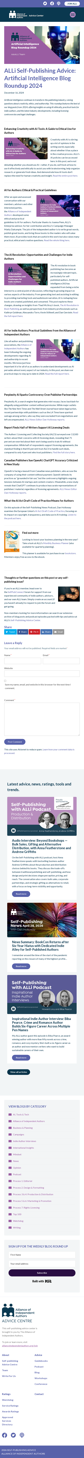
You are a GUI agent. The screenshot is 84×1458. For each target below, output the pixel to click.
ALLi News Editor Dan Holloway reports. (45, 419)
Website (8, 668)
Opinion (17, 1167)
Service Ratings (10, 1405)
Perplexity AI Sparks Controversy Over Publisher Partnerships (40, 394)
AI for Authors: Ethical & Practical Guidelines (30, 190)
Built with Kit (42, 1281)
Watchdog (18, 1220)
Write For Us (9, 1376)
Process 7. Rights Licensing (26, 1207)
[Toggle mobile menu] (73, 14)
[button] (10, 631)
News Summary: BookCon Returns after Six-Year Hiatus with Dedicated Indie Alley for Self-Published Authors (40, 945)
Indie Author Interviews (24, 1141)
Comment (9, 700)
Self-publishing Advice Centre (10, 1362)
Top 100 (17, 1214)
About (5, 1355)
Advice (38, 1355)
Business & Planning (23, 1127)
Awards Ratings (10, 1411)
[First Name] (42, 1254)
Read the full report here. (57, 373)
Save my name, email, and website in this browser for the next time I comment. (38, 686)
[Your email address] (42, 1263)
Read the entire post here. (65, 175)
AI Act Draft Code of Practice (50, 511)
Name (7, 655)
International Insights (23, 1147)
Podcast (17, 1174)
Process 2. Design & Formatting (28, 1187)
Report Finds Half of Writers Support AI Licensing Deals (37, 427)
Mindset (17, 1154)
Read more (21, 894)
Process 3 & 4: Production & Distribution (33, 1194)
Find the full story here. (64, 452)
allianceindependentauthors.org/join (20, 1345)
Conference (41, 1384)
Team (5, 1370)
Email (46, 655)
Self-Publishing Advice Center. (26, 620)
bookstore (70, 553)
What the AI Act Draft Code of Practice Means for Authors (39, 500)
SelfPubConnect (16, 592)
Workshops (41, 1378)
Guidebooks (41, 1360)
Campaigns (18, 1134)
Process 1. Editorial (22, 1181)
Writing (17, 1227)
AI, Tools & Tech (21, 1114)
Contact (39, 1394)
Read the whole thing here (56, 240)
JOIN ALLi (72, 3)
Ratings (6, 1394)
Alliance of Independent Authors (29, 1121)
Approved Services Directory (7, 1421)
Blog (37, 1372)
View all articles (18, 1072)
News (16, 1161)
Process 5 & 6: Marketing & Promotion (32, 1201)
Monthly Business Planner (56, 543)
